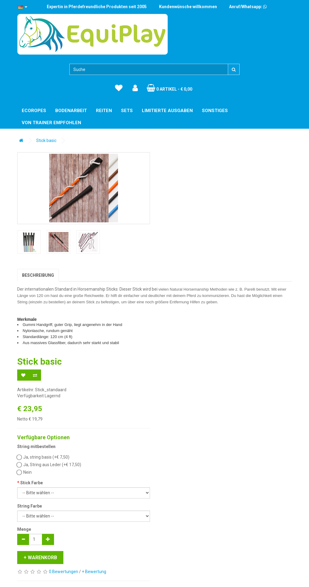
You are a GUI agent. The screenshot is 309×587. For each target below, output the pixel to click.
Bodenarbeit (71, 110)
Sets (127, 110)
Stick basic (46, 140)
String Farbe (29, 506)
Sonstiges (215, 110)
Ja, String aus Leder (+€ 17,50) (49, 464)
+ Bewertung (94, 571)
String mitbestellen (36, 446)
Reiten (104, 110)
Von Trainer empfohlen (51, 122)
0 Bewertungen (63, 571)
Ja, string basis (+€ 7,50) (43, 457)
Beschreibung (38, 275)
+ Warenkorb (40, 557)
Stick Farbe (31, 482)
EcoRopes (34, 110)
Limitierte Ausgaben (167, 110)
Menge (24, 529)
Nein (24, 472)
